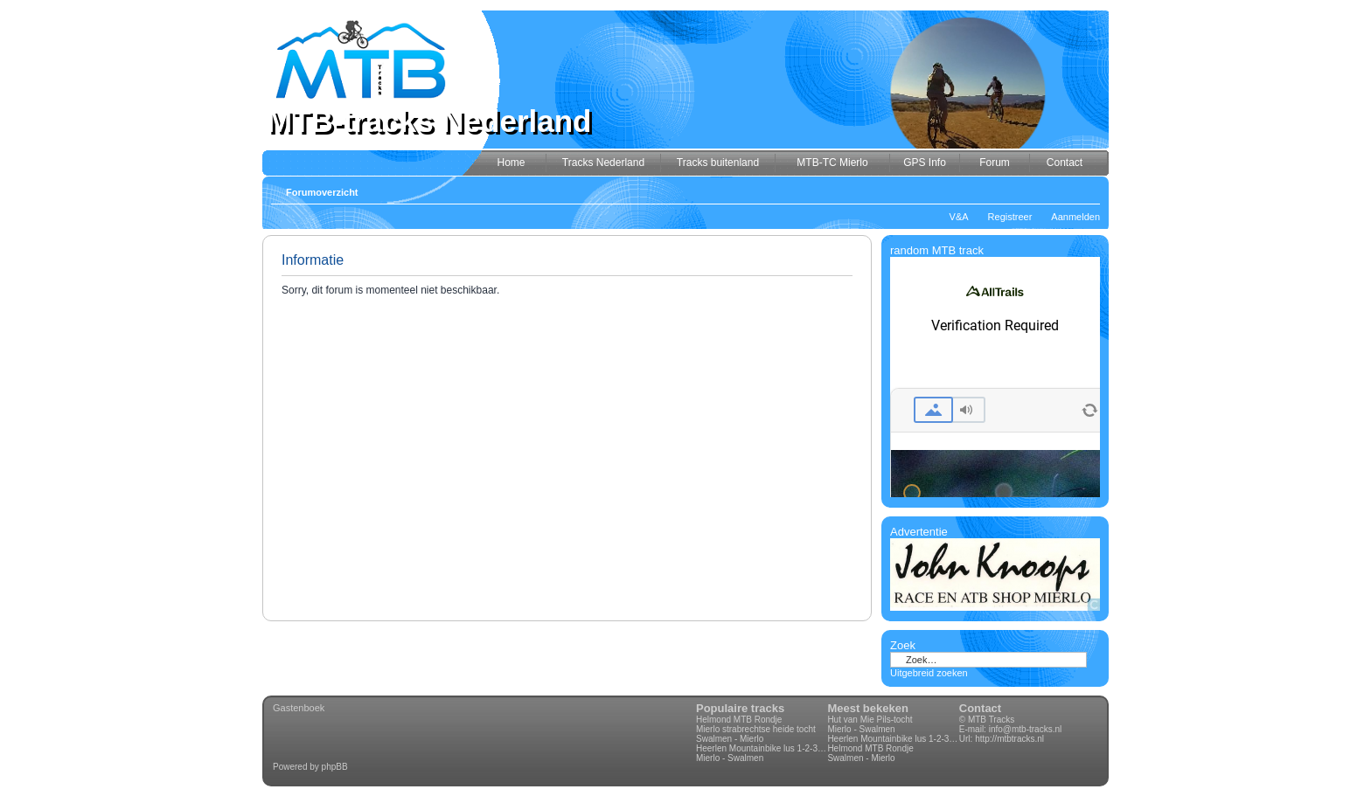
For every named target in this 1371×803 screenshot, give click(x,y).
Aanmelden (1075, 216)
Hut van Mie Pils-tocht (869, 719)
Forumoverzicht (322, 192)
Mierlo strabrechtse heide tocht (756, 729)
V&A (959, 216)
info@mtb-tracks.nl (1025, 729)
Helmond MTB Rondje (739, 719)
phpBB (335, 767)
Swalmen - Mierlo (729, 739)
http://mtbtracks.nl (1009, 739)
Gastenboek (298, 708)
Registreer (1010, 216)
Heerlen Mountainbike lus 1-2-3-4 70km (761, 748)
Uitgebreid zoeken (929, 673)
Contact (980, 708)
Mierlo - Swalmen (729, 758)
